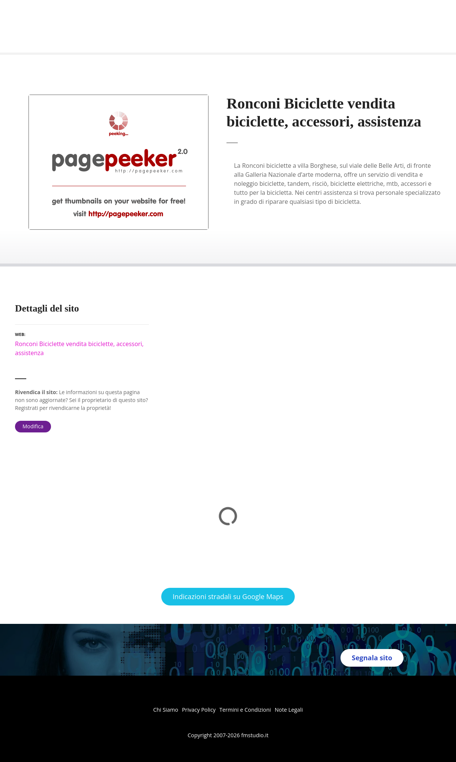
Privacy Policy (199, 709)
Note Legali (288, 709)
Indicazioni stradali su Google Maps (227, 596)
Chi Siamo (165, 709)
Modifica (33, 426)
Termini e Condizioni (245, 709)
